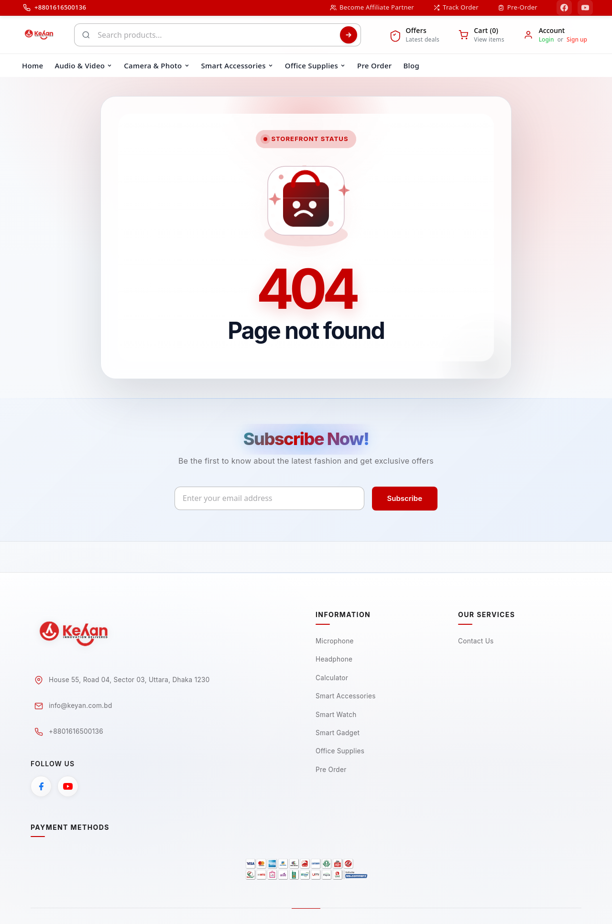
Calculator (332, 678)
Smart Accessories (347, 697)
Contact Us (476, 641)
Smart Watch (337, 716)
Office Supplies (341, 753)
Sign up (577, 39)
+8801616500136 (77, 732)
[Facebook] (564, 7)
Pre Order (332, 772)
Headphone (335, 660)
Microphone (335, 641)
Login (546, 39)
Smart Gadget (338, 734)
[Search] (348, 34)
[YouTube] (585, 7)
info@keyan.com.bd (81, 706)
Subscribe (404, 498)
